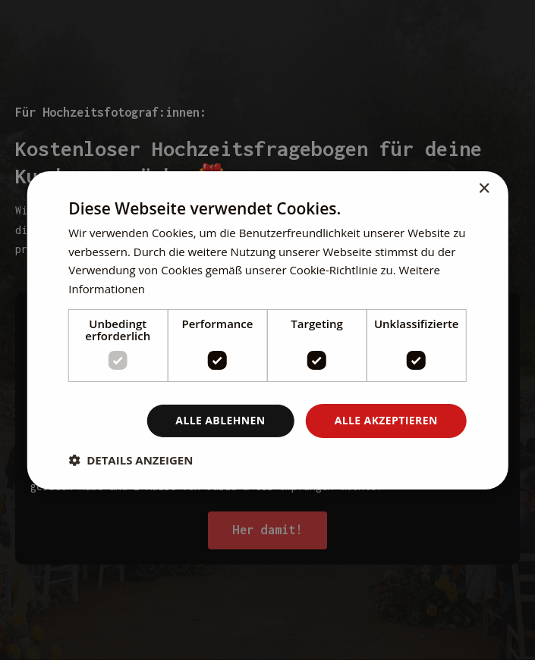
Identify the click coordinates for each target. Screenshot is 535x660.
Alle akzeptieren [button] (386, 420)
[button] (130, 460)
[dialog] (267, 330)
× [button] (483, 188)
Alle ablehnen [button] (220, 420)
